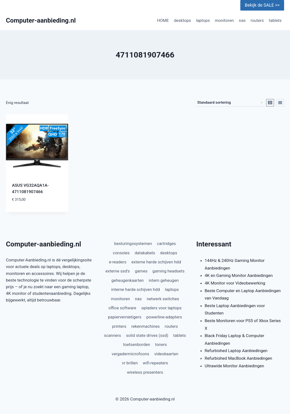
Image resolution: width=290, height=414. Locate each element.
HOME (163, 20)
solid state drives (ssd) (147, 335)
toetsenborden (136, 344)
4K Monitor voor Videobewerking (235, 283)
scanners (112, 335)
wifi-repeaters (155, 362)
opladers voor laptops (161, 307)
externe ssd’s (118, 271)
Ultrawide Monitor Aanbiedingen (234, 365)
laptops (203, 20)
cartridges (166, 243)
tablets (275, 20)
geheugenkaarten (127, 280)
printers (119, 326)
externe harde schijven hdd (156, 261)
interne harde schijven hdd (135, 289)
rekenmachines (145, 326)
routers (257, 20)
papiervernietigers (124, 316)
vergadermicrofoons (130, 353)
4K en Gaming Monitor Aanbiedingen (239, 275)
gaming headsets (168, 271)
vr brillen (130, 362)
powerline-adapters (164, 316)
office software (122, 307)
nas (242, 20)
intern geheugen (164, 280)
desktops (182, 20)
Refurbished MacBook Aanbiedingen (238, 358)
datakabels (145, 252)
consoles (121, 252)
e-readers (117, 261)
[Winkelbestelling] (230, 102)
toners (161, 344)
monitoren (224, 20)
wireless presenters (145, 372)
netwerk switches (163, 298)
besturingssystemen (133, 243)
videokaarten (166, 353)
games (141, 271)
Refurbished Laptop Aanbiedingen (236, 350)
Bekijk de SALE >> (262, 5)
